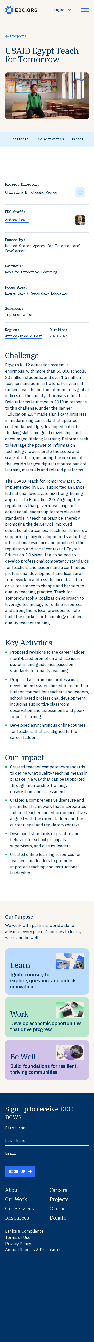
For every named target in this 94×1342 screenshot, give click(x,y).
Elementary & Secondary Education (37, 293)
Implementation (19, 314)
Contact (58, 1208)
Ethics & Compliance (24, 1231)
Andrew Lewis (17, 220)
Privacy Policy (18, 1243)
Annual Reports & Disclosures (33, 1249)
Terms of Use (17, 1237)
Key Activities (50, 139)
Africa (11, 336)
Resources (17, 1218)
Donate (58, 1218)
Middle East (31, 336)
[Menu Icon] (85, 10)
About (12, 1190)
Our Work (16, 1199)
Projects (18, 36)
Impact (77, 139)
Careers (58, 1190)
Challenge (19, 139)
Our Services (19, 1208)
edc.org (21, 10)
